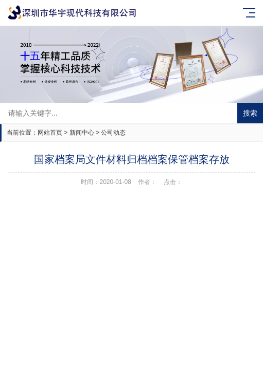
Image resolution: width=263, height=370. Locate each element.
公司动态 (113, 132)
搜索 (250, 113)
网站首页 (50, 132)
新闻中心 (81, 132)
